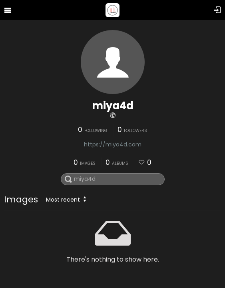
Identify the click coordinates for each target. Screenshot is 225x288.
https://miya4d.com (112, 144)
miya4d (112, 105)
